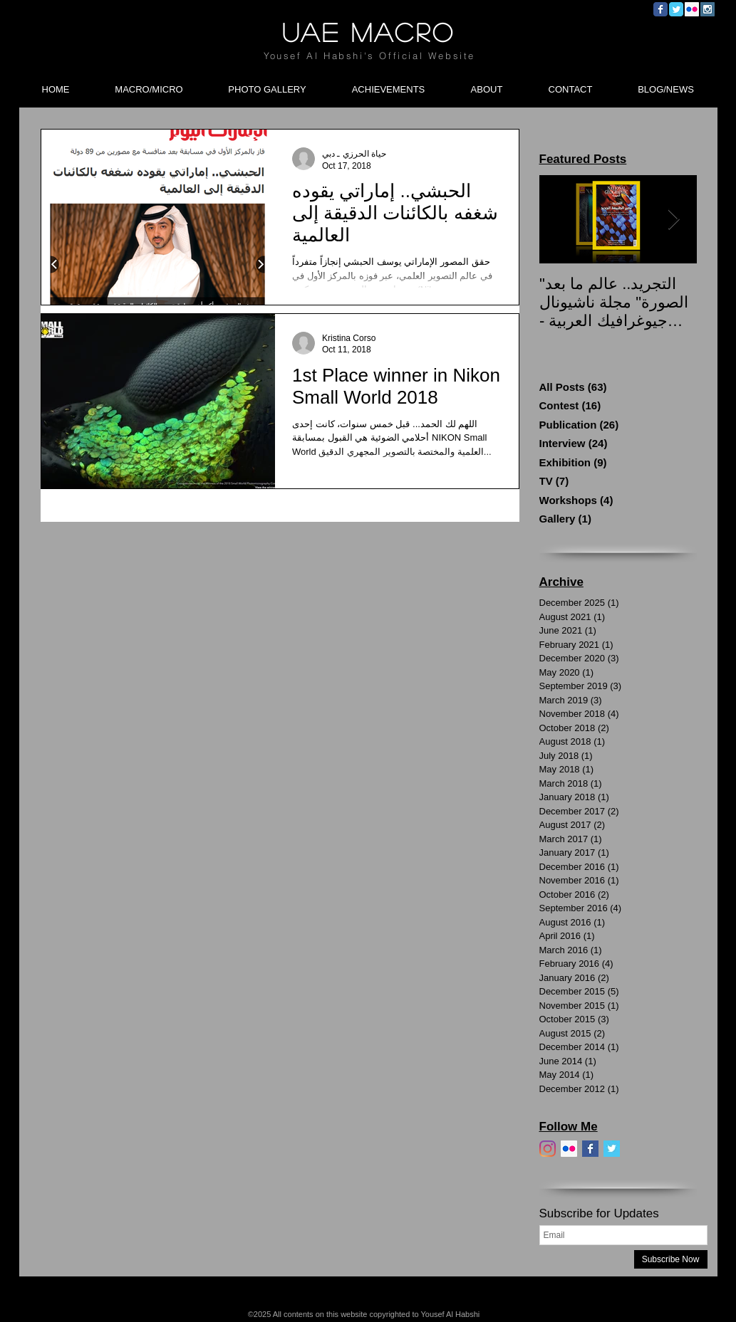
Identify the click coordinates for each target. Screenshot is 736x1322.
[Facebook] (590, 1148)
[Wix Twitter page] (676, 9)
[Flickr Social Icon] (692, 9)
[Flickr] (569, 1148)
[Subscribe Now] (671, 1259)
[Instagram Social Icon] (707, 9)
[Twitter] (611, 1148)
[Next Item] (674, 220)
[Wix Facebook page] (660, 9)
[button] (149, 83)
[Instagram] (547, 1148)
